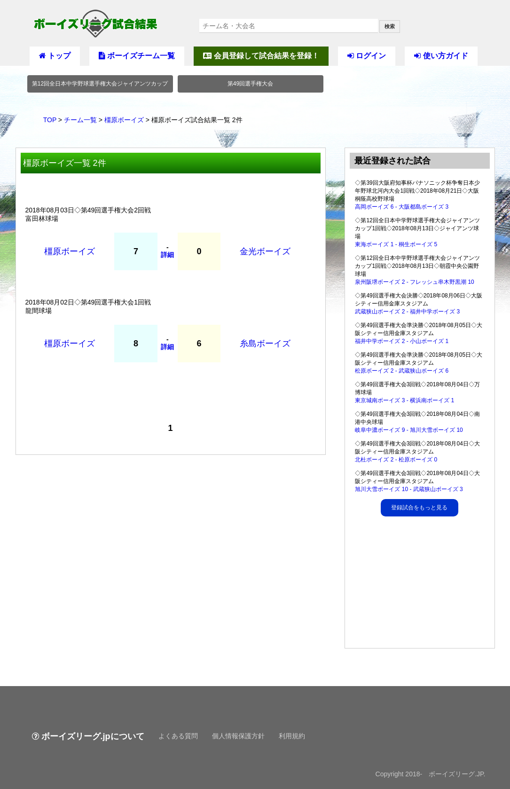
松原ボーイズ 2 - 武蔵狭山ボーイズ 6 (401, 370)
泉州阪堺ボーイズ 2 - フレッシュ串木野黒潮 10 (414, 282)
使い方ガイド (441, 56)
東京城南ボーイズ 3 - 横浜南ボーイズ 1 (404, 400)
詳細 (167, 254)
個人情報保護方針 (238, 736)
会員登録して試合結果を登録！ (261, 56)
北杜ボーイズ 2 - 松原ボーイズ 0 (396, 459)
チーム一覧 (80, 120)
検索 (389, 26)
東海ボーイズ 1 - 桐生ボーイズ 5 (396, 244)
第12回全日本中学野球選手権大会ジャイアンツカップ (100, 83)
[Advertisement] (420, 584)
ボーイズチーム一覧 (137, 56)
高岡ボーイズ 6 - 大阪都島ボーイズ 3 (401, 206)
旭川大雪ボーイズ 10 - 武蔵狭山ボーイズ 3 (409, 489)
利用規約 (292, 736)
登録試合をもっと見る (419, 507)
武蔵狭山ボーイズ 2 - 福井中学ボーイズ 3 (407, 311)
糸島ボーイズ (265, 343)
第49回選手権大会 (250, 83)
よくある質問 (178, 736)
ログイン (366, 56)
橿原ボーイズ (124, 120)
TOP (49, 120)
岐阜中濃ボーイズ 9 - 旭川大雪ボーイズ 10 (409, 430)
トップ (55, 56)
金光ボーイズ (265, 251)
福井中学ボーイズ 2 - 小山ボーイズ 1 (401, 341)
